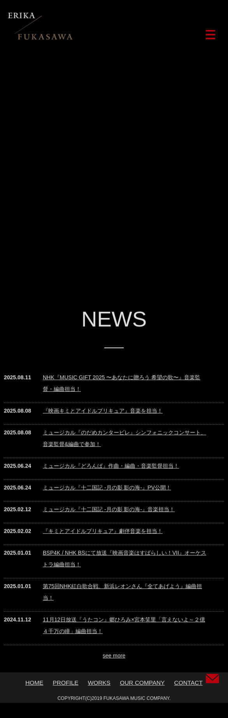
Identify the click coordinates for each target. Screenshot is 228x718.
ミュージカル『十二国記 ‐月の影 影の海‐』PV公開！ (107, 489)
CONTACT (188, 684)
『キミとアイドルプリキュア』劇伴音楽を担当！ (103, 533)
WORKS (99, 684)
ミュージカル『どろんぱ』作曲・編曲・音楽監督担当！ (111, 468)
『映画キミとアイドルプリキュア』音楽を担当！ (103, 412)
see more (114, 657)
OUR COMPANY (142, 684)
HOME (34, 684)
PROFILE (66, 684)
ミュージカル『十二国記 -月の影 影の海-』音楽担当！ (109, 511)
